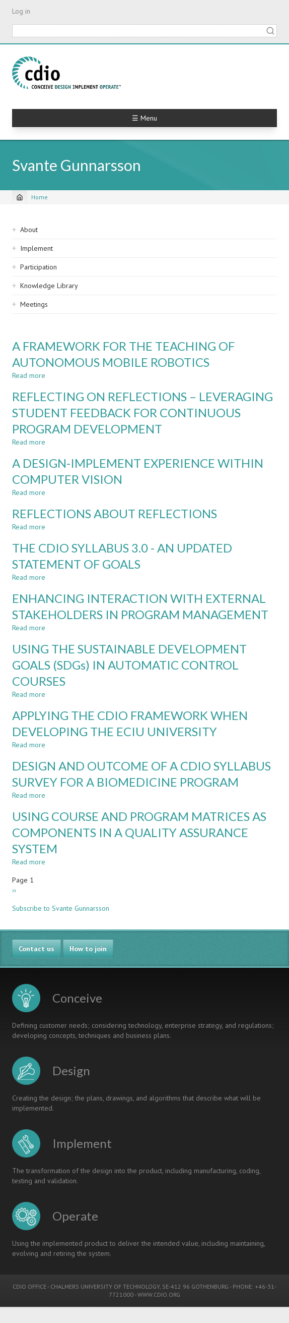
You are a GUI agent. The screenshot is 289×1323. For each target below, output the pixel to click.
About (29, 229)
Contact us (36, 948)
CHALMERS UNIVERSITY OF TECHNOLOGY (105, 1286)
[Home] (19, 197)
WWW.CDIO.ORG (158, 1294)
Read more (28, 375)
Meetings (34, 304)
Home (39, 197)
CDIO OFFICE (29, 1286)
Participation (38, 266)
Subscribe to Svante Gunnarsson (60, 908)
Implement (36, 248)
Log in (21, 11)
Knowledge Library (49, 285)
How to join (88, 948)
